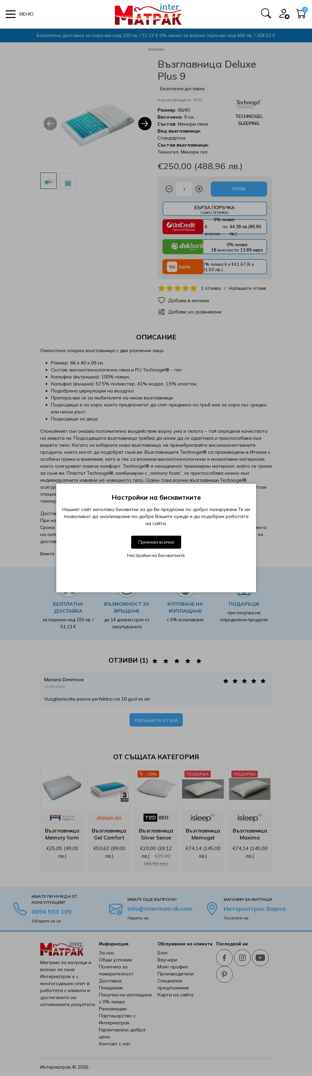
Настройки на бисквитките (156, 555)
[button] (19, 14)
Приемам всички (156, 542)
